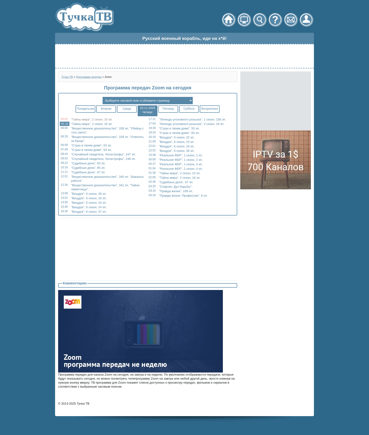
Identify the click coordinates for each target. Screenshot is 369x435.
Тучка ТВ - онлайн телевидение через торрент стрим (84, 16)
